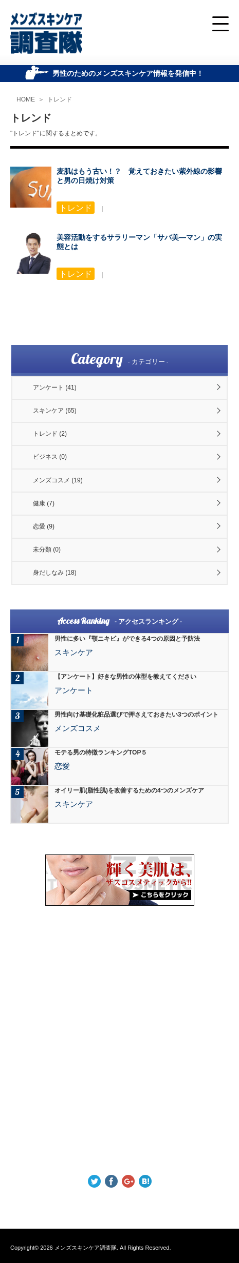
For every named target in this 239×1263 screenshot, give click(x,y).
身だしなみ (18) (55, 572)
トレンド (59, 99)
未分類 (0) (47, 549)
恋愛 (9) (43, 526)
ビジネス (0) (50, 456)
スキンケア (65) (55, 410)
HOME (25, 99)
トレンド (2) (50, 433)
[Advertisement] (119, 1040)
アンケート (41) (55, 387)
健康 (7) (43, 503)
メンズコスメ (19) (58, 480)
